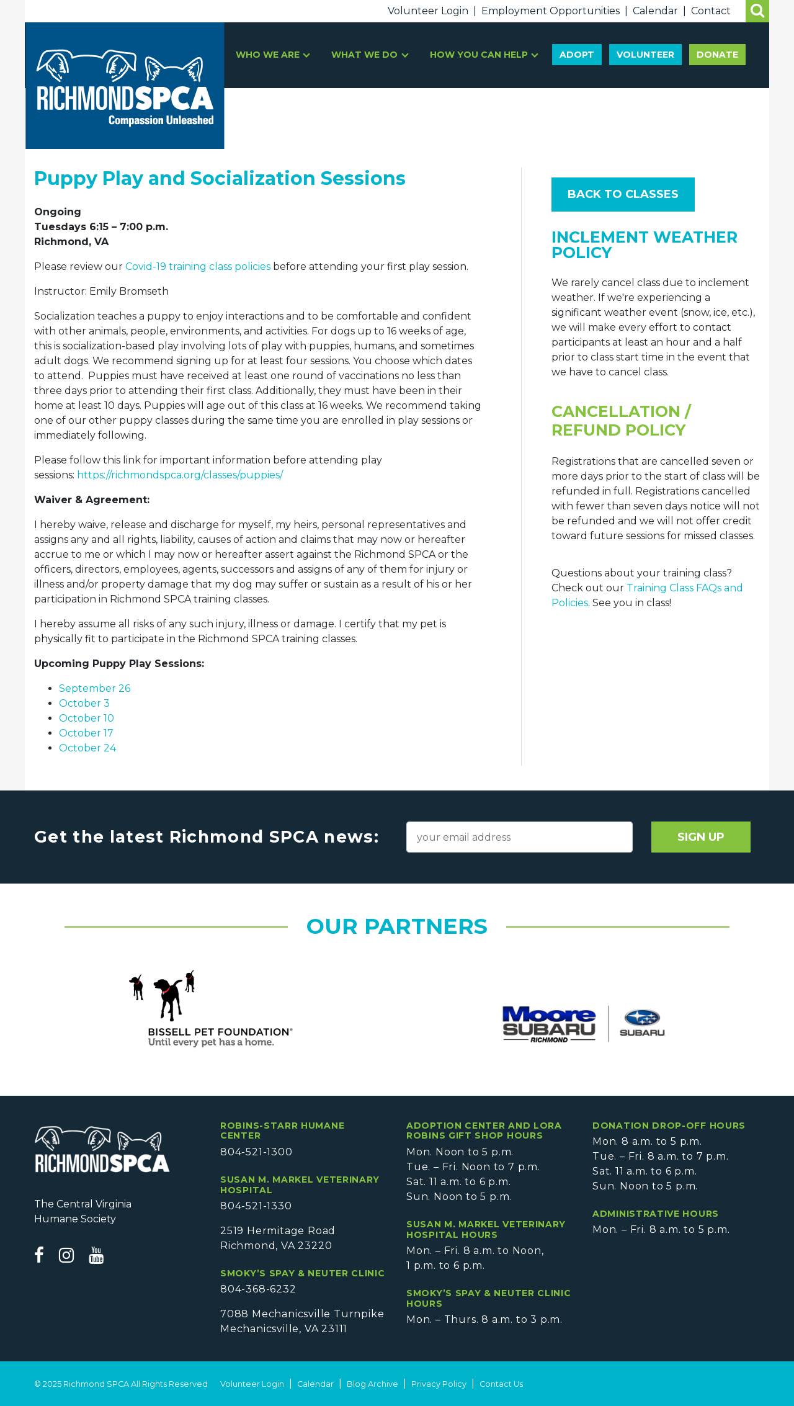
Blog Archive (372, 1384)
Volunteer (645, 54)
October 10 (86, 718)
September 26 (94, 688)
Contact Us (501, 1384)
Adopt (577, 54)
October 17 (86, 733)
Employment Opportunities (550, 11)
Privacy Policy (438, 1384)
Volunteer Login (428, 11)
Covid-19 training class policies (197, 266)
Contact (711, 11)
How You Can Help (480, 54)
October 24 (87, 748)
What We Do (365, 54)
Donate (717, 54)
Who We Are (269, 54)
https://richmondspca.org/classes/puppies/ (180, 475)
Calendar (655, 11)
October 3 (84, 703)
